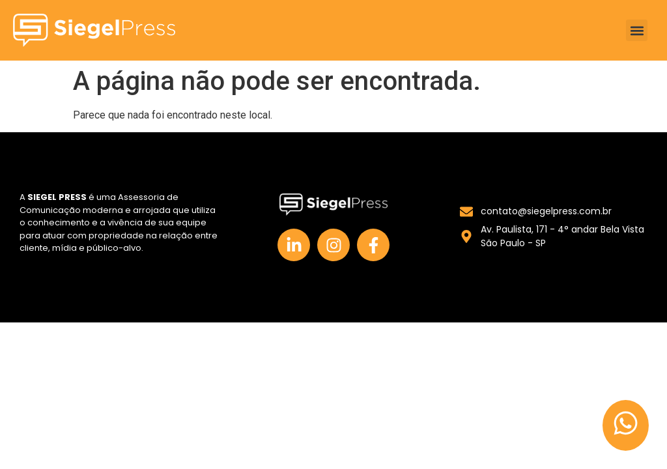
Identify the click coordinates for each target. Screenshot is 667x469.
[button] (636, 30)
